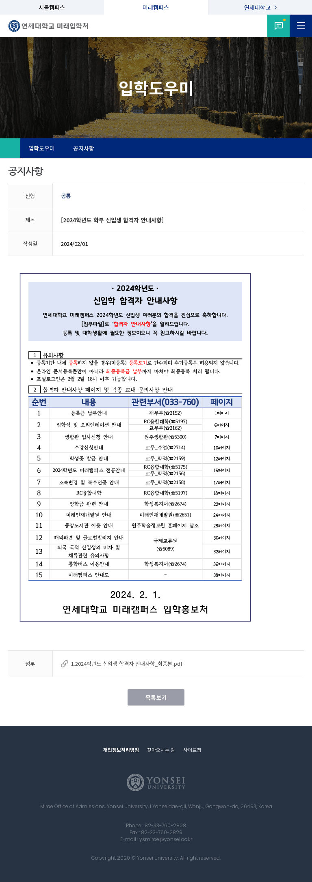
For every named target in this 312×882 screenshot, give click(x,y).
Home (10, 148)
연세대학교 (257, 7)
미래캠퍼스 (156, 7)
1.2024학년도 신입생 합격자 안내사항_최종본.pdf (126, 663)
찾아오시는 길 (161, 749)
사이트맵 (192, 749)
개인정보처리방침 (121, 749)
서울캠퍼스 (52, 7)
